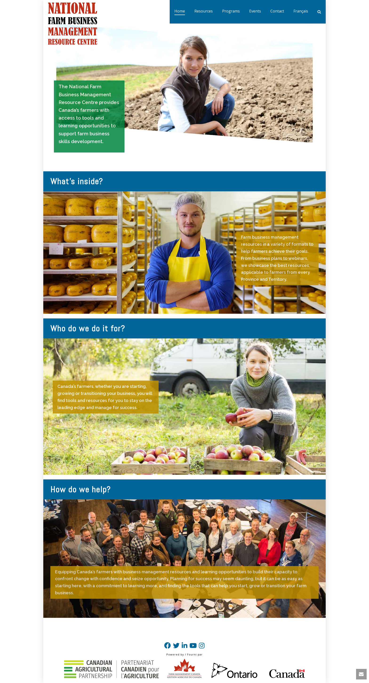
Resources (203, 11)
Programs (231, 11)
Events (255, 11)
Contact (277, 11)
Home (179, 11)
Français (300, 11)
